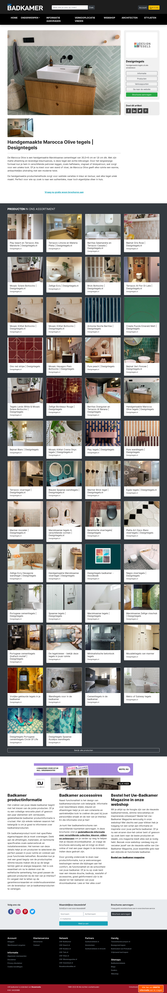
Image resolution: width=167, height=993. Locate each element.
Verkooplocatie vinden (85, 19)
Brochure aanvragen (121, 914)
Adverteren (37, 942)
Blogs (113, 967)
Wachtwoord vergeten (16, 945)
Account (143, 7)
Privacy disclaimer (14, 963)
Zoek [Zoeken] (91, 7)
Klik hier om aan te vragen (151, 988)
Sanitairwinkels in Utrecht (95, 949)
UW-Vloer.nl (64, 956)
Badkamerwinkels (118, 963)
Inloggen (10, 942)
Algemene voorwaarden (16, 956)
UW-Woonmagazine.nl (68, 959)
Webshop (109, 17)
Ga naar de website (141, 89)
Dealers (114, 970)
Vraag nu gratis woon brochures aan (64, 192)
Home (14, 17)
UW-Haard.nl (64, 945)
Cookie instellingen (14, 967)
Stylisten (150, 17)
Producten (141, 78)
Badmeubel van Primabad (121, 949)
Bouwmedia (36, 987)
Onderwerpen (29, 17)
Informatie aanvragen (53, 19)
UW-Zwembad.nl (66, 963)
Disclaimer (11, 960)
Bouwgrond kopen (118, 945)
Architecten (130, 17)
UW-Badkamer (65, 942)
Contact (36, 945)
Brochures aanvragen (141, 94)
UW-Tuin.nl (63, 952)
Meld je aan (83, 923)
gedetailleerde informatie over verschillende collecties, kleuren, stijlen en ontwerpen (83, 835)
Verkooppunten (142, 84)
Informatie (141, 73)
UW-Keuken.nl (65, 949)
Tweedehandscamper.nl (120, 942)
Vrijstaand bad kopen (119, 952)
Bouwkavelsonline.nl (67, 966)
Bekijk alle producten (83, 750)
